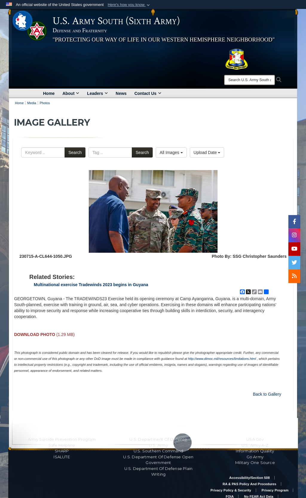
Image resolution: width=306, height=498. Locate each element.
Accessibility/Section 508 (249, 478)
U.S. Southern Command (158, 450)
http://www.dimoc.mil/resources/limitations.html (222, 358)
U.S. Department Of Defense (158, 439)
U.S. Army (158, 445)
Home (49, 93)
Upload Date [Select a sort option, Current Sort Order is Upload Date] (207, 152)
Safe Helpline (61, 445)
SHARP (62, 450)
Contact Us (147, 93)
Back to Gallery (267, 394)
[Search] (249, 80)
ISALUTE (61, 456)
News (121, 93)
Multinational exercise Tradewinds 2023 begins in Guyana (91, 284)
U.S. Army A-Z (255, 445)
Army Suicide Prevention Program (62, 439)
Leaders (97, 93)
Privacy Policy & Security (230, 490)
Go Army (255, 456)
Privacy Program (274, 490)
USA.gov (255, 439)
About (70, 93)
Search (75, 152)
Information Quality (255, 450)
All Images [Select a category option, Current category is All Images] (171, 152)
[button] (129, 5)
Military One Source (255, 462)
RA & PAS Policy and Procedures (249, 484)
